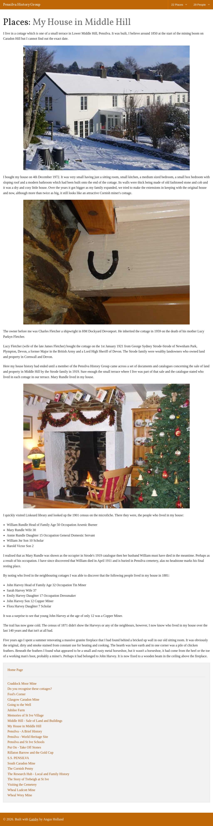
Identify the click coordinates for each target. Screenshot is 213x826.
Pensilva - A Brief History (24, 731)
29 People (199, 4)
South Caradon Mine (21, 763)
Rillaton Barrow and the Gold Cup (30, 752)
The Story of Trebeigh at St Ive (28, 779)
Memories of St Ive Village (25, 715)
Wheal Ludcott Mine (21, 790)
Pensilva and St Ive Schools (26, 742)
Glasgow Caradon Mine (23, 699)
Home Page (15, 670)
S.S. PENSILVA (18, 758)
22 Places (177, 4)
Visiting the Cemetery (22, 784)
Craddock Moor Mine (22, 683)
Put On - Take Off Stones (24, 747)
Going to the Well (19, 704)
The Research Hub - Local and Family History (38, 774)
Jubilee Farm (16, 710)
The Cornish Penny (20, 768)
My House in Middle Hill (24, 726)
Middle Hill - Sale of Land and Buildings (34, 720)
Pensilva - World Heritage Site (27, 736)
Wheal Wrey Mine (19, 795)
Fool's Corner (16, 694)
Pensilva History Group (21, 4)
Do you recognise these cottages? (29, 688)
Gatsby (33, 819)
